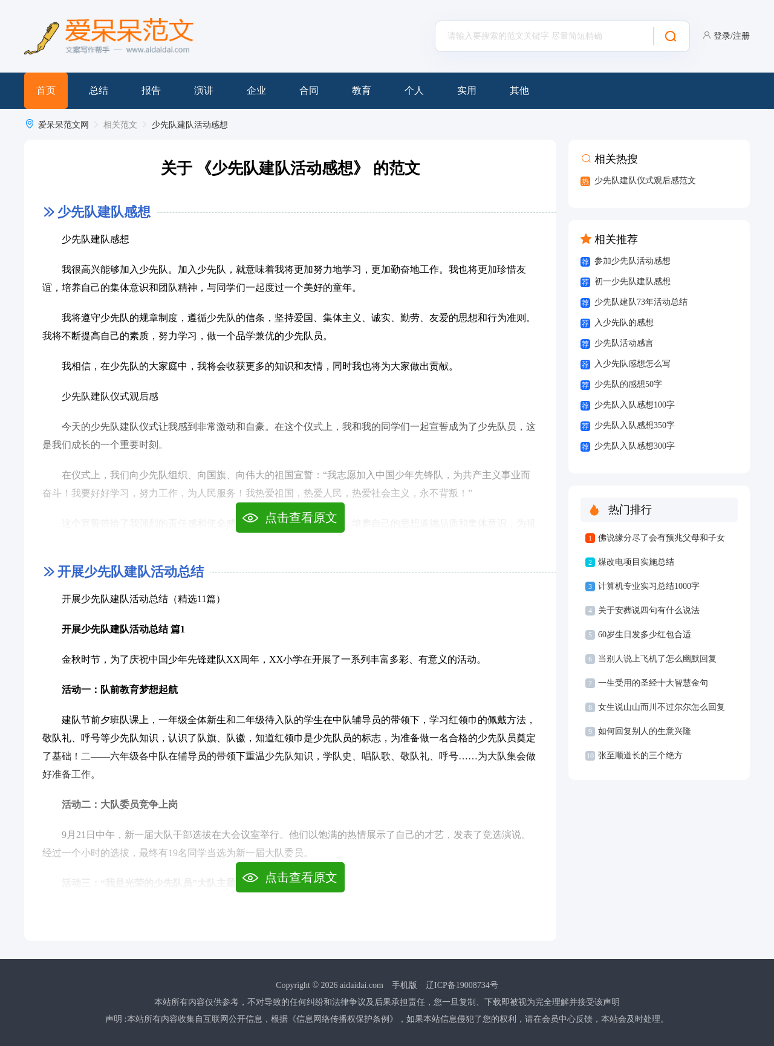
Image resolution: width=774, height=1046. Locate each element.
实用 (466, 90)
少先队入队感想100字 (634, 404)
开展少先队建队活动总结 (130, 571)
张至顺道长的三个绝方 (640, 755)
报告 (151, 90)
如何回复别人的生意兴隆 (644, 731)
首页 (46, 90)
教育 (361, 90)
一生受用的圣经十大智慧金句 (653, 682)
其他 (519, 90)
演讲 (203, 90)
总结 (98, 90)
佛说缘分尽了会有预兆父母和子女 (661, 537)
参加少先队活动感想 (632, 260)
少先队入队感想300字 (634, 445)
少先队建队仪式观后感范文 (645, 180)
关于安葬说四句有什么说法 (649, 610)
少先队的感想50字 (628, 384)
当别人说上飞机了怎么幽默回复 (657, 658)
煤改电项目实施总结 (636, 562)
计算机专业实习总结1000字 (649, 586)
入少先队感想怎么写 (632, 363)
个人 (414, 90)
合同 (309, 90)
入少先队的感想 (624, 322)
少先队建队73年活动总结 (641, 302)
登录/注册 (732, 36)
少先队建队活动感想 (190, 124)
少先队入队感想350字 (634, 425)
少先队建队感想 (104, 211)
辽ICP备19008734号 (462, 985)
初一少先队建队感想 (632, 281)
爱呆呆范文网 (63, 124)
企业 (256, 90)
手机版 (404, 985)
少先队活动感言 (624, 343)
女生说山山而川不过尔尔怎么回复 (661, 707)
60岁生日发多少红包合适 (644, 634)
